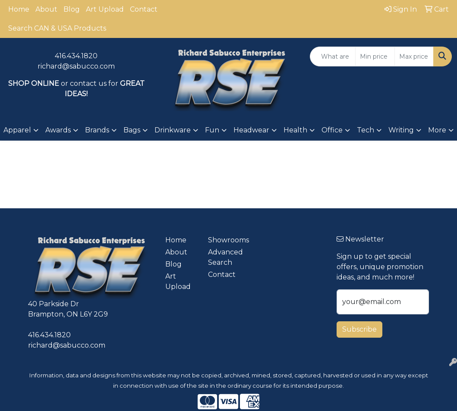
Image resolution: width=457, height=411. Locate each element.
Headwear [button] (251, 130)
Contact (144, 9)
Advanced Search (224, 257)
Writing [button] (401, 130)
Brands (97, 130)
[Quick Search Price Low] (374, 56)
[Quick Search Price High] (414, 56)
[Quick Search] (333, 56)
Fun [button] (212, 130)
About (46, 9)
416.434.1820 (76, 56)
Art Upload (105, 9)
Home (18, 9)
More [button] (437, 130)
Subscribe (359, 329)
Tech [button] (365, 130)
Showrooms (224, 240)
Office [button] (332, 130)
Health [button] (295, 130)
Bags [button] (131, 130)
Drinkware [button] (172, 130)
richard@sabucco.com (76, 66)
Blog (71, 9)
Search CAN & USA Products (57, 28)
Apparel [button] (17, 130)
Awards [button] (58, 130)
